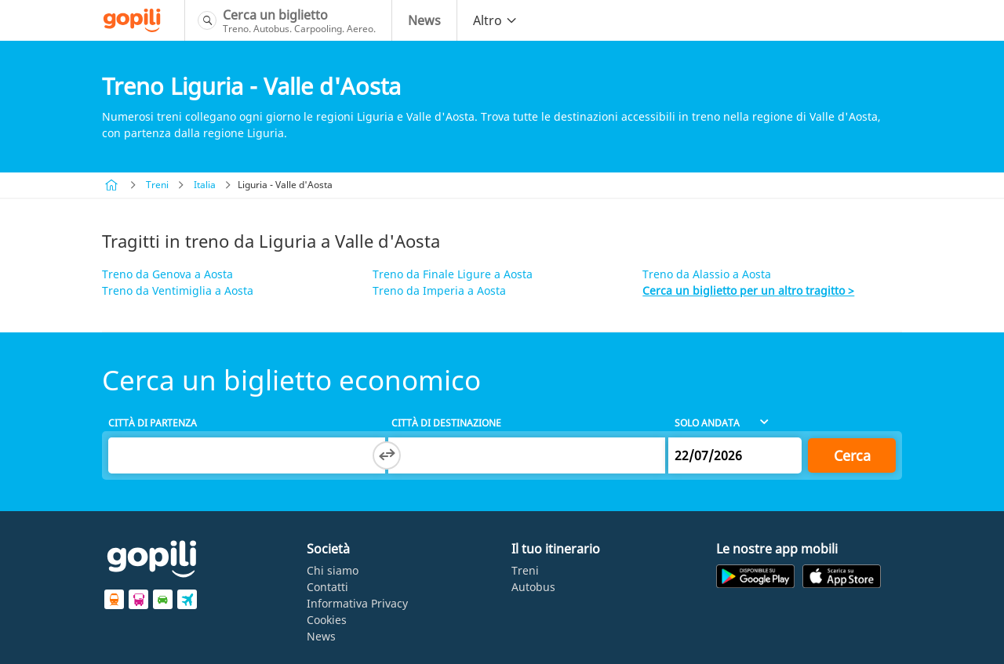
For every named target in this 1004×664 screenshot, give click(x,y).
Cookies (327, 619)
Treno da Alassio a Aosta (706, 274)
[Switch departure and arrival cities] (387, 455)
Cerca (852, 455)
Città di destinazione (446, 423)
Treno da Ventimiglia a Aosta (177, 290)
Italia (205, 184)
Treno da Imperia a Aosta (439, 290)
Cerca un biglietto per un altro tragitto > (748, 290)
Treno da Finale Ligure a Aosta (453, 274)
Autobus (533, 586)
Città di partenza (152, 423)
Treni (157, 184)
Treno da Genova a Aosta (167, 274)
